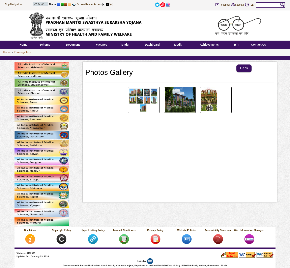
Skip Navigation (13, 4)
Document (73, 44)
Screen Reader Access (89, 4)
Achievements (209, 44)
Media (178, 44)
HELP (252, 4)
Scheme (44, 44)
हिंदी (111, 4)
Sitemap (239, 4)
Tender (125, 44)
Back (244, 68)
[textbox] (268, 5)
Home (23, 44)
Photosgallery (22, 52)
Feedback (225, 4)
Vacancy (101, 44)
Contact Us (258, 44)
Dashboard (152, 44)
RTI (236, 44)
